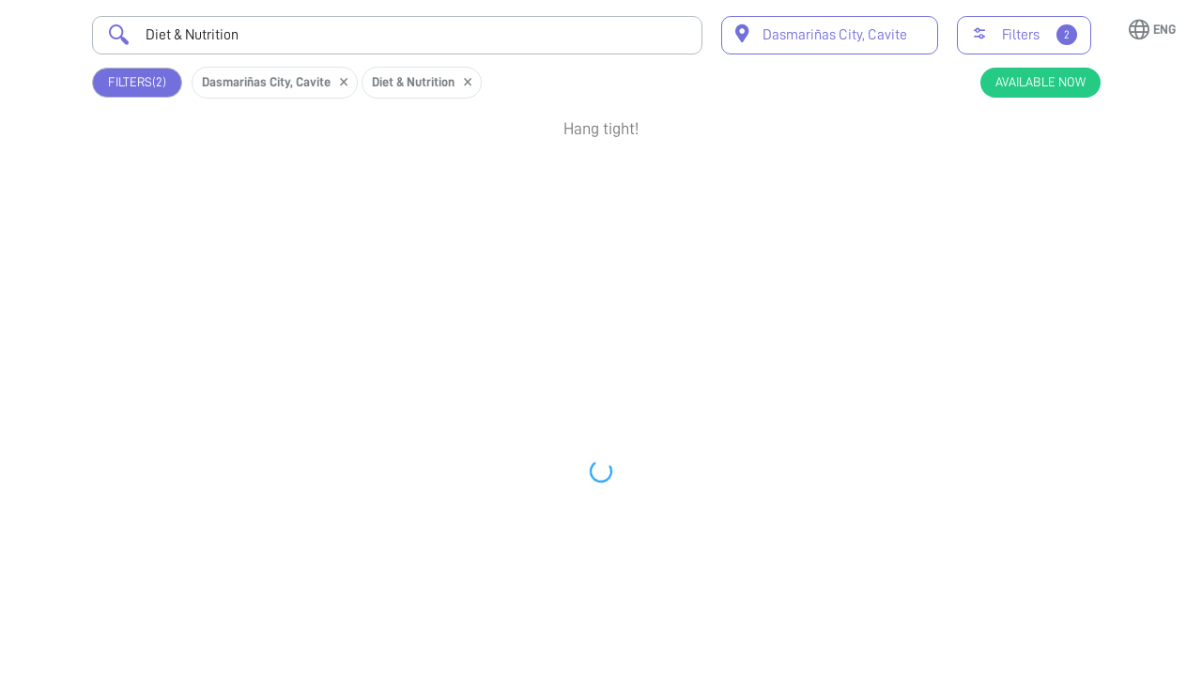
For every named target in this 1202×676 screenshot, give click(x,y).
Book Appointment (1014, 177)
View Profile (1014, 237)
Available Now (1040, 81)
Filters (137, 82)
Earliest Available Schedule (623, 303)
